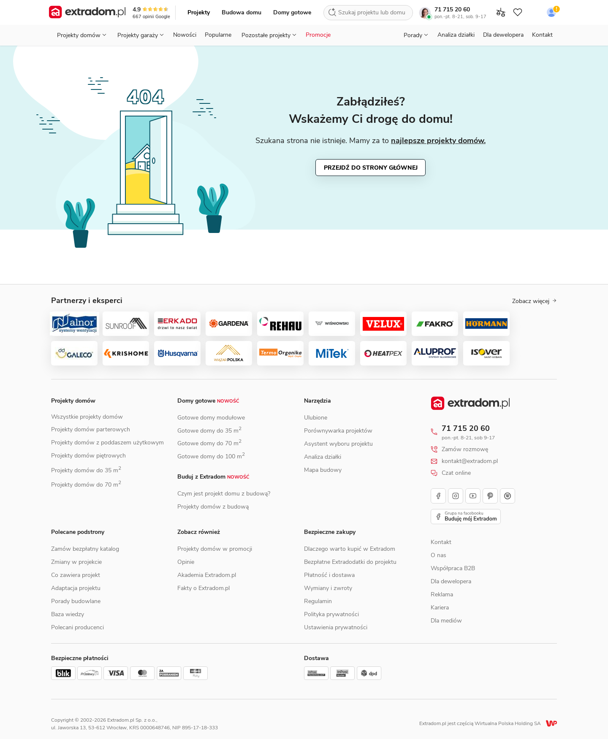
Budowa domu (241, 12)
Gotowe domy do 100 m (211, 456)
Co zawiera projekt (75, 575)
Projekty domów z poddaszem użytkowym (107, 443)
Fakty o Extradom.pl (203, 588)
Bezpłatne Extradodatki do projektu (350, 562)
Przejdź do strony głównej (371, 168)
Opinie (185, 562)
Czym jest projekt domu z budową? (223, 494)
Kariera (440, 608)
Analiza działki (456, 35)
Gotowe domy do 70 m (209, 443)
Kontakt (542, 35)
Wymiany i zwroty (328, 588)
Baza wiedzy (67, 614)
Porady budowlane (75, 601)
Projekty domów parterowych (90, 429)
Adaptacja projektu (75, 588)
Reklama (442, 594)
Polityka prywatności (331, 614)
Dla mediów (446, 621)
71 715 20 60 (452, 9)
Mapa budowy (323, 470)
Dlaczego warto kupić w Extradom (349, 549)
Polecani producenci (77, 627)
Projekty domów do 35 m (86, 470)
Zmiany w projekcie (76, 562)
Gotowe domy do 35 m (209, 431)
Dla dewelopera (503, 35)
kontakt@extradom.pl (470, 461)
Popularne (218, 35)
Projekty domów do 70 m (86, 485)
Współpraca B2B (453, 568)
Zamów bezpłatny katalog (85, 549)
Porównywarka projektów (338, 431)
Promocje (318, 35)
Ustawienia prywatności (335, 627)
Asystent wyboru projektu (338, 444)
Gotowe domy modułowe (211, 418)
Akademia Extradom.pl (206, 575)
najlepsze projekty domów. (438, 140)
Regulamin (318, 601)
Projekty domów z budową (213, 507)
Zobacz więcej (534, 301)
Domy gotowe (292, 12)
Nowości (184, 35)
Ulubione (315, 418)
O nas (438, 555)
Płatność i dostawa (329, 575)
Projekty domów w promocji (214, 549)
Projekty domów (73, 401)
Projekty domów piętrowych (88, 456)
